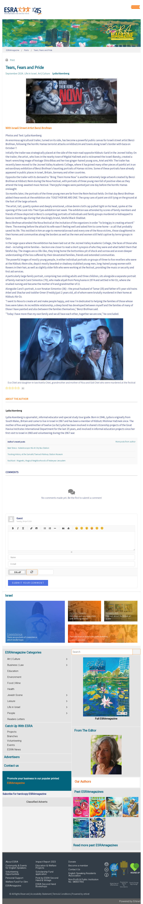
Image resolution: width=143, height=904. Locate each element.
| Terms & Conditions (61, 893)
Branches (12, 736)
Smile (81, 528)
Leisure (11, 701)
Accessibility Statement (41, 893)
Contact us (11, 765)
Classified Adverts (36, 802)
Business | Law (15, 665)
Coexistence (14, 634)
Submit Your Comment (28, 582)
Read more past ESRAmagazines (95, 845)
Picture (36, 528)
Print (12, 60)
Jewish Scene (15, 695)
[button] (114, 870)
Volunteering (14, 741)
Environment (14, 677)
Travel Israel (77, 639)
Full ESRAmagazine (106, 719)
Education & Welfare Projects (46, 867)
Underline (23, 528)
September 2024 (14, 73)
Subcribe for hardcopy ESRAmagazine (24, 794)
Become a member (78, 865)
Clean (68, 528)
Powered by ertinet (80, 893)
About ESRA (12, 861)
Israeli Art (112, 613)
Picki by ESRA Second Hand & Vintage (47, 879)
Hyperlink (31, 528)
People (11, 713)
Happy (76, 528)
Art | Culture (44, 73)
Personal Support (14, 878)
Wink (102, 528)
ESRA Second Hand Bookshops (46, 885)
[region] (71, 33)
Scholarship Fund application (44, 873)
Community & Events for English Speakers (16, 867)
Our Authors (83, 781)
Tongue (91, 528)
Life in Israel (30, 73)
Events (11, 745)
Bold (12, 528)
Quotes (63, 528)
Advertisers (12, 757)
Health (10, 689)
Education (12, 671)
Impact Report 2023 (46, 861)
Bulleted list (44, 528)
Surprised (86, 528)
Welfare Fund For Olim (17, 881)
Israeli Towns (77, 613)
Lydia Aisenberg (60, 73)
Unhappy (96, 528)
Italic (17, 528)
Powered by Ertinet (130, 901)
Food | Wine (14, 683)
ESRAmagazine (13, 885)
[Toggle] (67, 658)
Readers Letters (16, 719)
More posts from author (125, 441)
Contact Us (74, 869)
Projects (11, 732)
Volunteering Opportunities (12, 873)
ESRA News (14, 749)
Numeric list (49, 528)
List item (54, 528)
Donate (72, 861)
